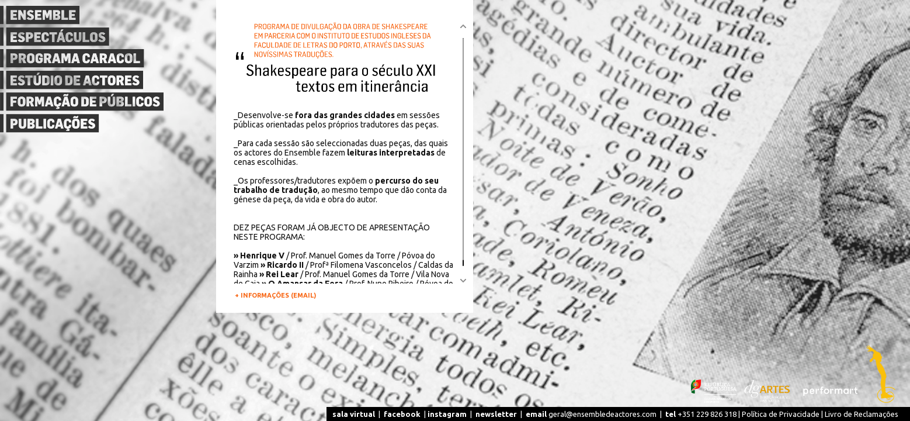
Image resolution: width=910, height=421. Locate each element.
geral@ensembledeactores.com (591, 414)
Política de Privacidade (780, 414)
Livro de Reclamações (861, 414)
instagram (447, 414)
